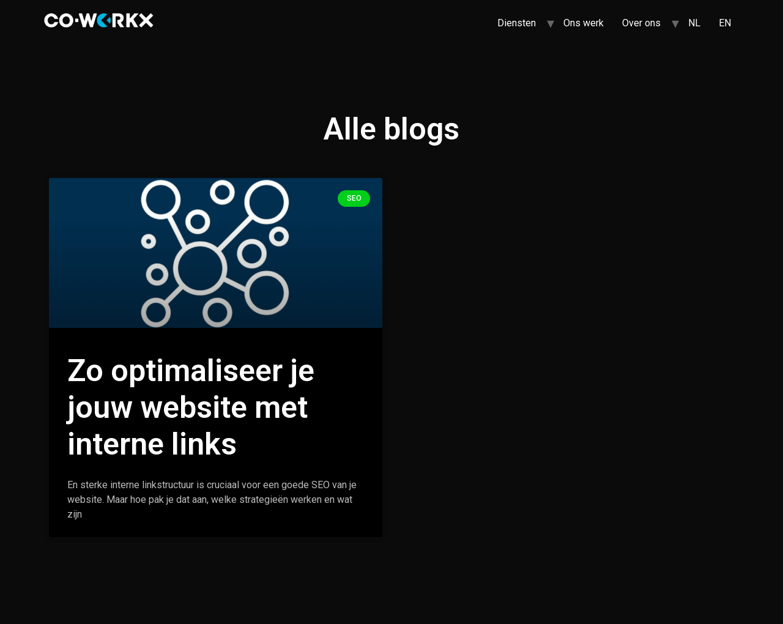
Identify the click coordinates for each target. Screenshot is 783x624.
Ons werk (583, 23)
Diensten (516, 23)
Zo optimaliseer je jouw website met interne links (190, 407)
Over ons (641, 23)
